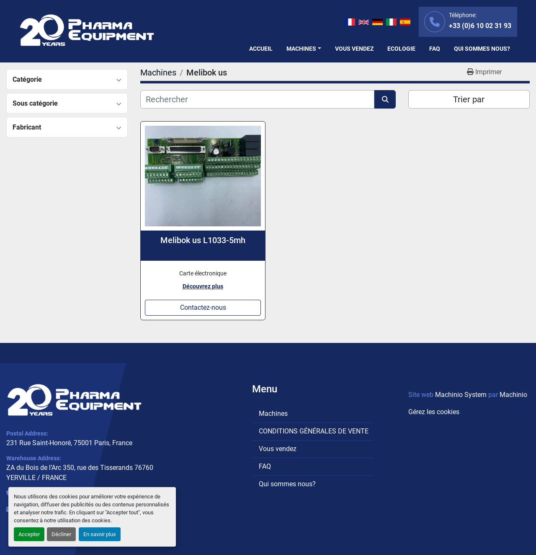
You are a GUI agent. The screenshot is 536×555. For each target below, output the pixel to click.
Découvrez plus (203, 286)
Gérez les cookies (433, 412)
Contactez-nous (203, 307)
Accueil (261, 48)
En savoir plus (99, 534)
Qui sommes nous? (482, 48)
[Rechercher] (257, 99)
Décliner (61, 534)
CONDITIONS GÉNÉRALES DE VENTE (313, 431)
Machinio (513, 395)
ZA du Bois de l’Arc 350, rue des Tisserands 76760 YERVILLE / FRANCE (79, 473)
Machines (301, 48)
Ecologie (401, 48)
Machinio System (461, 395)
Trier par (468, 99)
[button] (303, 48)
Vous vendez (354, 48)
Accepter (29, 534)
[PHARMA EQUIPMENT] (74, 400)
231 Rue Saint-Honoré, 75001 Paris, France (69, 443)
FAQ (434, 48)
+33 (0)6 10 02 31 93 (480, 26)
